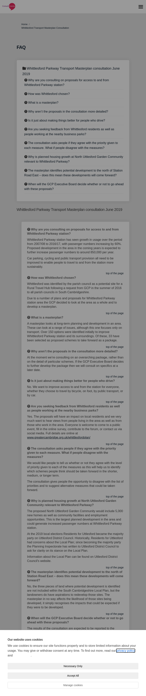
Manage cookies (73, 685)
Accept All (73, 675)
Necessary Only (73, 666)
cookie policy (22, 655)
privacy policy (126, 650)
